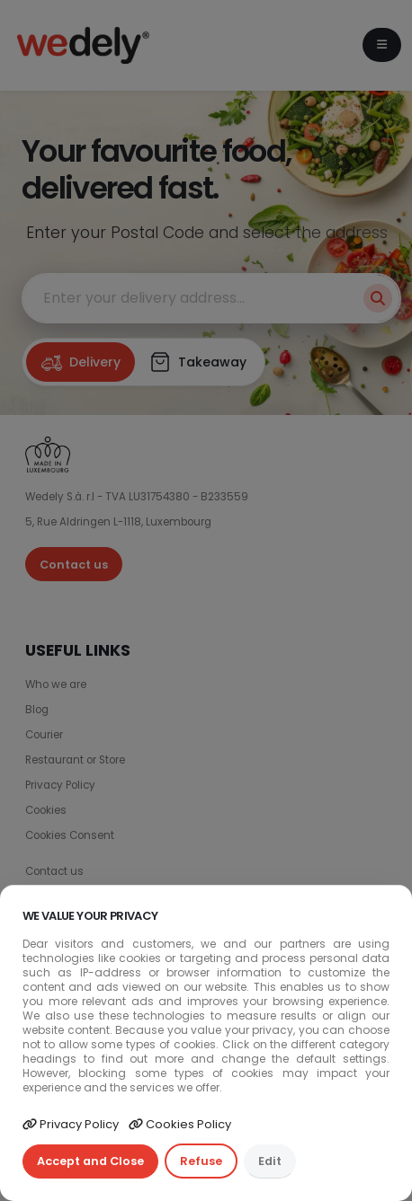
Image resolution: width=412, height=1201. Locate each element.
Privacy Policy (70, 1124)
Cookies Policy (180, 1124)
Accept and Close (90, 1161)
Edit (270, 1161)
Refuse (201, 1161)
